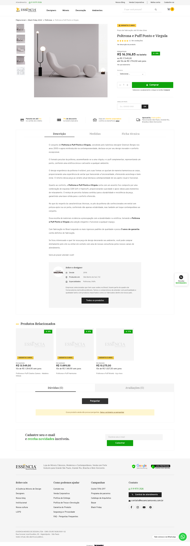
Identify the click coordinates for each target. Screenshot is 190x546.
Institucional (21, 500)
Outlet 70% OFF (98, 486)
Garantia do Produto (62, 504)
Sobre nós (21, 479)
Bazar (93, 500)
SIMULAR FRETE (122, 101)
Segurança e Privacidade (64, 509)
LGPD (18, 509)
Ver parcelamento (123, 64)
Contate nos (58, 486)
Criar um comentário (95, 404)
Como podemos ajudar (66, 479)
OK (145, 105)
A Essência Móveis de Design (28, 486)
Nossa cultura (22, 504)
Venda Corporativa (136, 2)
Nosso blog (20, 495)
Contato (133, 479)
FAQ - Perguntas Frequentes (65, 513)
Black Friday (96, 504)
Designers (20, 490)
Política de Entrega (61, 495)
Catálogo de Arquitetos (101, 495)
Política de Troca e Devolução (66, 500)
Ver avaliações (136, 40)
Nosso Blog (120, 2)
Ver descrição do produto (126, 43)
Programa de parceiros (100, 490)
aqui (117, 120)
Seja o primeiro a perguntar (112, 415)
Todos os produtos (95, 301)
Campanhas (98, 479)
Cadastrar (151, 439)
